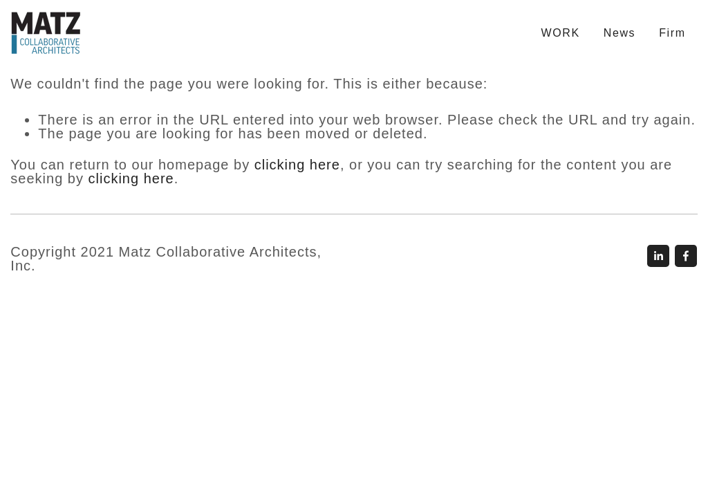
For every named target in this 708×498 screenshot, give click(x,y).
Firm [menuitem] (672, 33)
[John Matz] (658, 256)
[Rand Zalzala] (686, 256)
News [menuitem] (619, 33)
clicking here (297, 164)
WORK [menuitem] (560, 33)
